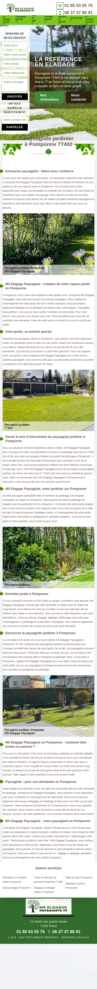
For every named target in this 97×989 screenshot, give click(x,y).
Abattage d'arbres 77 (48, 19)
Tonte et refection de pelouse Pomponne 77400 (48, 879)
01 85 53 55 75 (78, 5)
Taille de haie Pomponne (78, 877)
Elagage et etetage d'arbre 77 (7, 19)
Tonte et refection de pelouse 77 (62, 19)
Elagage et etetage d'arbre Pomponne (44, 889)
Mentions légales (75, 937)
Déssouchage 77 (76, 19)
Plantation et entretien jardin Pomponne (15, 879)
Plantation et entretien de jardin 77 (90, 19)
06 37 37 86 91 (78, 12)
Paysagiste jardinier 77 (21, 19)
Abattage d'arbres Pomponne (75, 885)
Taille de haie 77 (34, 19)
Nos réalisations (49, 97)
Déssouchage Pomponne (16, 887)
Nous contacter (78, 97)
